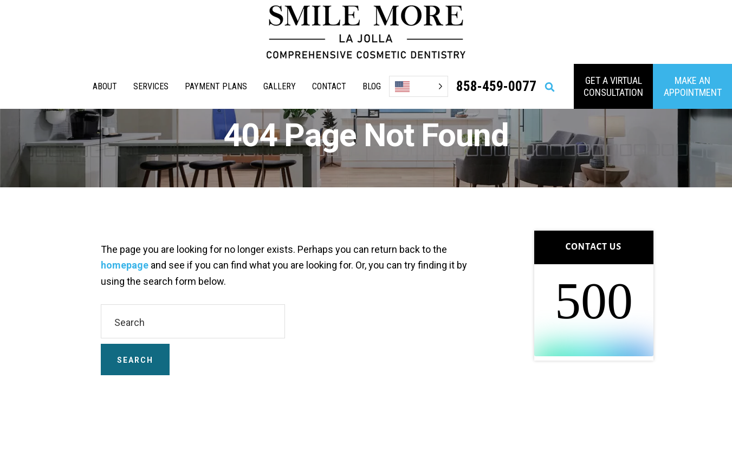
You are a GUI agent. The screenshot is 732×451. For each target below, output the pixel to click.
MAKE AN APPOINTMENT (693, 86)
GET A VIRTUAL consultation (613, 86)
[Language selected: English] (418, 86)
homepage (124, 265)
